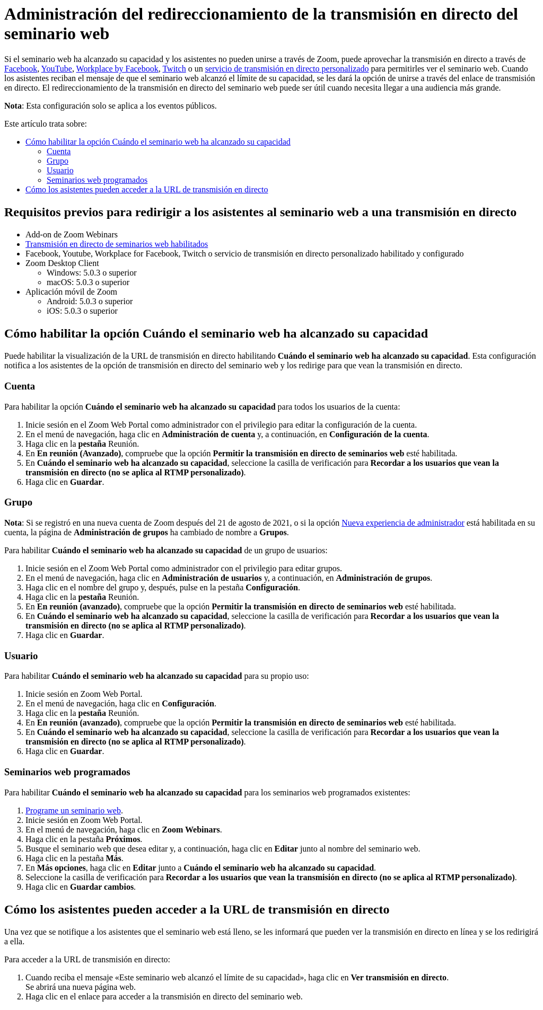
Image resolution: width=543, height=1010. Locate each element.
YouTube (56, 68)
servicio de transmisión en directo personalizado (287, 68)
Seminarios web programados (97, 179)
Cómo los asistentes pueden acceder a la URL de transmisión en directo (146, 189)
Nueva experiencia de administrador (402, 522)
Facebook (20, 68)
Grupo (57, 160)
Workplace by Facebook (117, 68)
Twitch (174, 68)
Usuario (60, 170)
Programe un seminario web (73, 810)
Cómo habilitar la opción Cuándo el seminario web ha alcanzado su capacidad (158, 141)
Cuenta (59, 151)
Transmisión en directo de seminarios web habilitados (116, 244)
